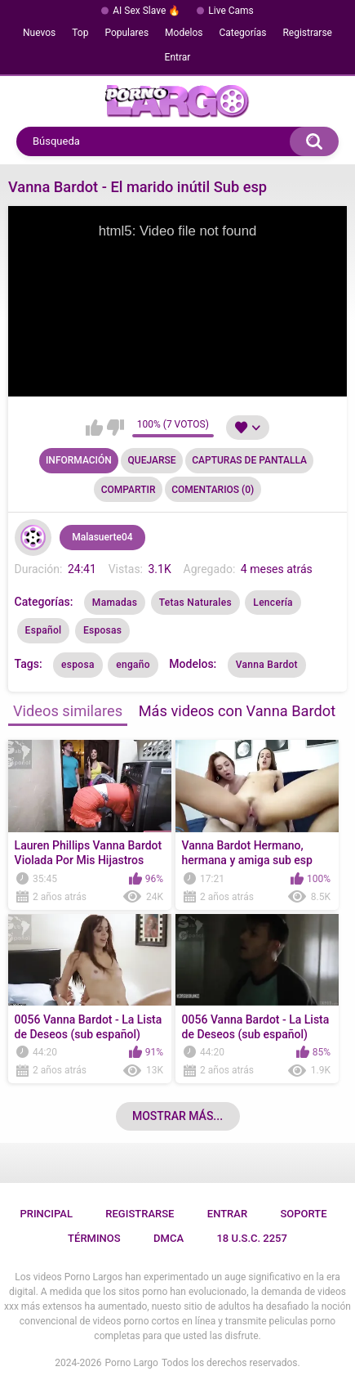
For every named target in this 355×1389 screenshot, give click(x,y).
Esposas (102, 630)
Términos (94, 1238)
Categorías (242, 32)
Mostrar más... (177, 1115)
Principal (46, 1214)
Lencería (273, 602)
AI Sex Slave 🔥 (146, 10)
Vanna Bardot (267, 664)
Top (80, 32)
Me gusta (94, 427)
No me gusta (115, 427)
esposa (78, 664)
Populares (126, 32)
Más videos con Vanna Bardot (237, 710)
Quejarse (152, 460)
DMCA (168, 1238)
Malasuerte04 (102, 537)
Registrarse (307, 32)
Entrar (178, 57)
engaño (133, 664)
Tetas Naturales (195, 602)
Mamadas (114, 602)
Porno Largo (131, 1363)
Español (43, 630)
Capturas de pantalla (249, 460)
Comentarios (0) (212, 489)
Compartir (128, 489)
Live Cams (231, 10)
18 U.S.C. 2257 (251, 1238)
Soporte (303, 1214)
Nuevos (39, 32)
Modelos (183, 32)
